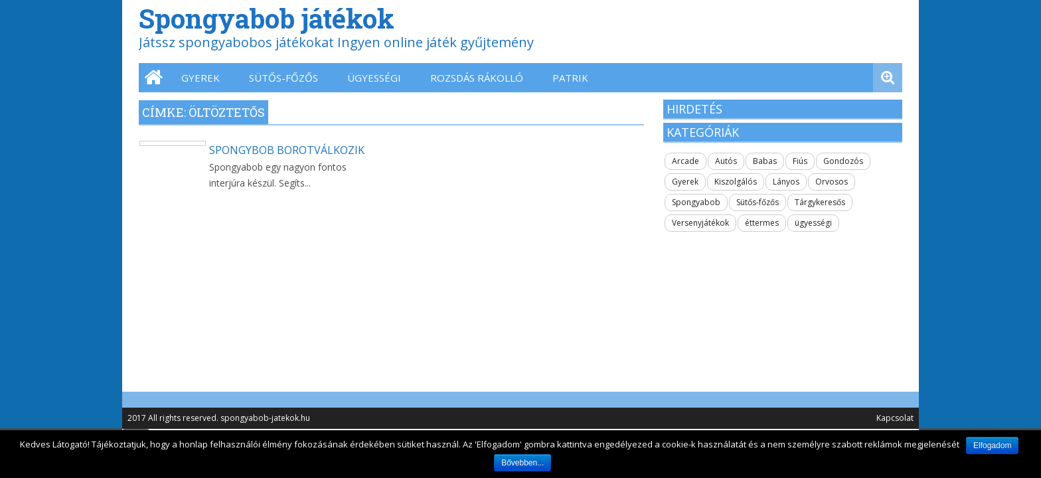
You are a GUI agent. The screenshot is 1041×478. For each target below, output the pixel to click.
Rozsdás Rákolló (476, 77)
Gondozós (843, 161)
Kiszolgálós (735, 181)
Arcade (685, 161)
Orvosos (831, 181)
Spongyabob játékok (266, 18)
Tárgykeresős (820, 202)
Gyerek (200, 77)
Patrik (570, 77)
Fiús (800, 161)
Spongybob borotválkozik (286, 150)
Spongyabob (696, 202)
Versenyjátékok (700, 222)
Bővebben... (522, 462)
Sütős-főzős (283, 77)
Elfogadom (992, 445)
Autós (726, 161)
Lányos (786, 181)
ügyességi (374, 77)
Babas (765, 161)
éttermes (762, 222)
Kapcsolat (895, 418)
